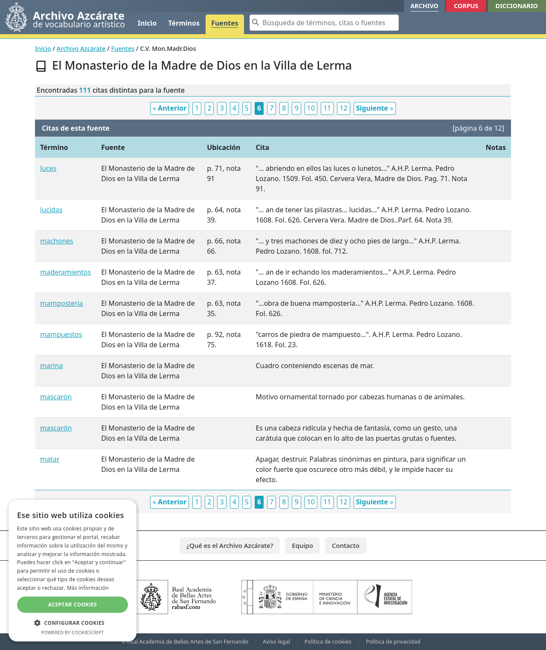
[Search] (324, 23)
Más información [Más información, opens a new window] (88, 587)
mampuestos (61, 334)
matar (49, 459)
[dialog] (72, 570)
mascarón (56, 396)
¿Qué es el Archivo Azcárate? (229, 545)
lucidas (51, 209)
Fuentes (224, 23)
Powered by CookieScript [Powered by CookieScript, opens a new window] (72, 632)
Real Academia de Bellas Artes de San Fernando (187, 641)
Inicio (147, 23)
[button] (72, 622)
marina (51, 365)
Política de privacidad (393, 641)
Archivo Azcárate (81, 48)
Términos (184, 23)
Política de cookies (328, 641)
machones (56, 241)
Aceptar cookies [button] (72, 604)
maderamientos (65, 272)
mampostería (61, 303)
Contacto (346, 545)
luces (48, 168)
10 (311, 108)
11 (327, 108)
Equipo (302, 545)
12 (343, 108)
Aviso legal (276, 641)
